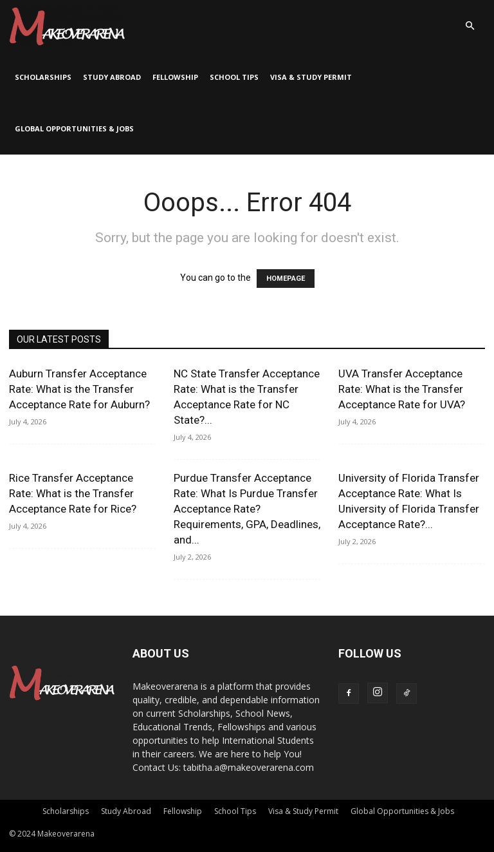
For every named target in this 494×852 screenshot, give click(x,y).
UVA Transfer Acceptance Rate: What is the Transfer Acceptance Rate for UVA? (401, 389)
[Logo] (67, 26)
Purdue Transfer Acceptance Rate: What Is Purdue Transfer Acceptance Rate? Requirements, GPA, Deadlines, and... (247, 508)
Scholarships (43, 77)
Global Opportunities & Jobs (74, 128)
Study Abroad (112, 77)
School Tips (234, 77)
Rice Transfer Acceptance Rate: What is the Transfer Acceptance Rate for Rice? (72, 493)
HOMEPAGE (285, 278)
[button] (469, 26)
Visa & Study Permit (311, 77)
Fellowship (175, 77)
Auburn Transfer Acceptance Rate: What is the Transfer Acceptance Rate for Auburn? (79, 389)
